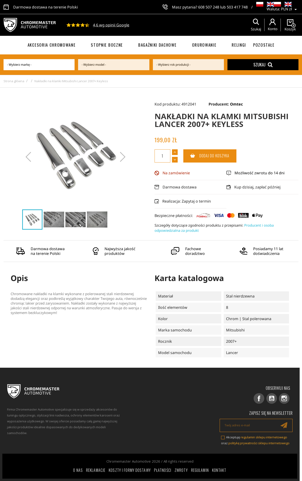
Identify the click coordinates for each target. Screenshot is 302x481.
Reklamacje (95, 470)
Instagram (284, 399)
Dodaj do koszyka (206, 156)
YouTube (272, 399)
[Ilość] (162, 156)
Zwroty (181, 470)
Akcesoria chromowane (52, 45)
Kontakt (219, 470)
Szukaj (263, 64)
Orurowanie (204, 45)
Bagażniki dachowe (157, 45)
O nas (78, 470)
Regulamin (200, 470)
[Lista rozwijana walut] (289, 9)
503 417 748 (237, 7)
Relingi (239, 45)
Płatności (162, 470)
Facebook (259, 399)
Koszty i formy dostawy (130, 470)
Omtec (236, 104)
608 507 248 (208, 7)
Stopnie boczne (107, 45)
